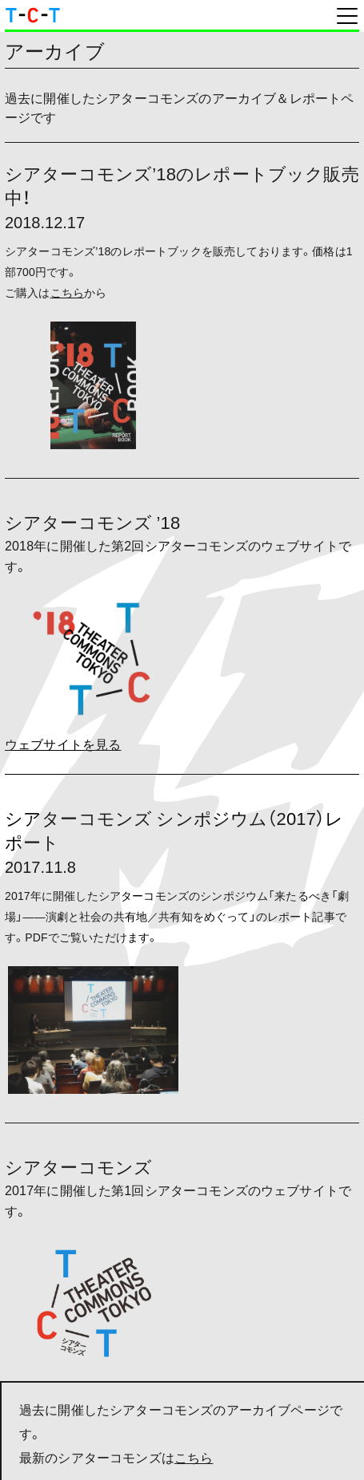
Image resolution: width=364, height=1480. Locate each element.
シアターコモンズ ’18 (92, 521)
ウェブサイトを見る (63, 743)
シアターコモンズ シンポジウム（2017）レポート (174, 829)
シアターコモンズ (78, 1166)
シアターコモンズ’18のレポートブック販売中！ (182, 185)
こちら (193, 1456)
